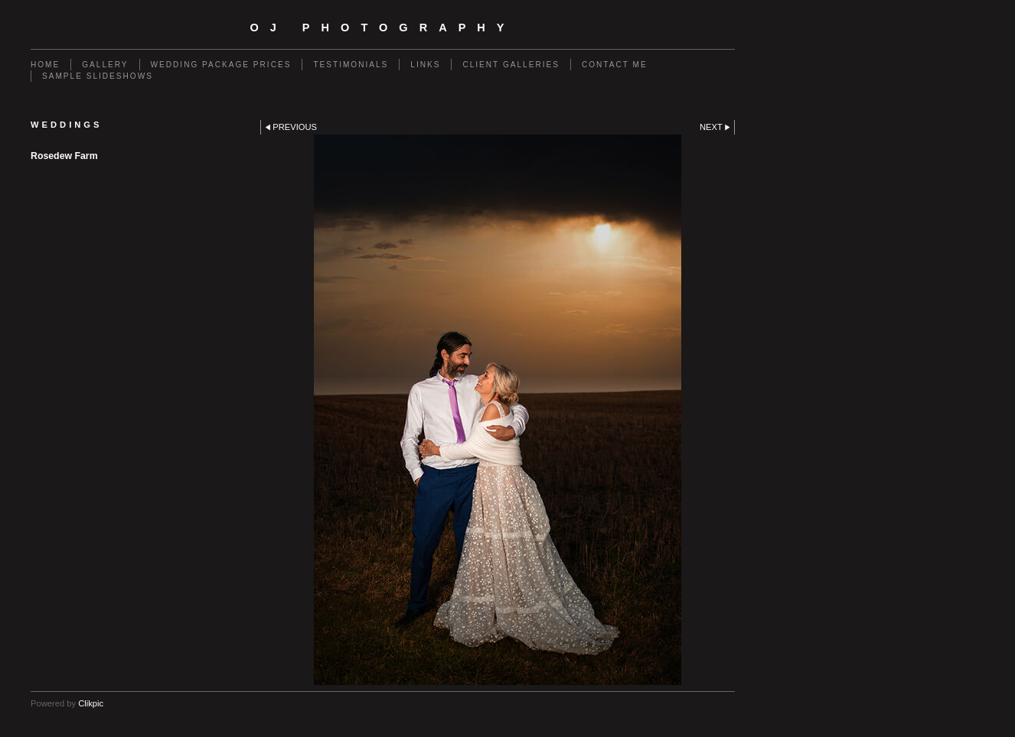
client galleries (510, 64)
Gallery (105, 64)
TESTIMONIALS (350, 64)
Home (45, 64)
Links (425, 64)
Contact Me (615, 64)
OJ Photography (382, 27)
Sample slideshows (97, 76)
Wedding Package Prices (221, 64)
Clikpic (90, 703)
